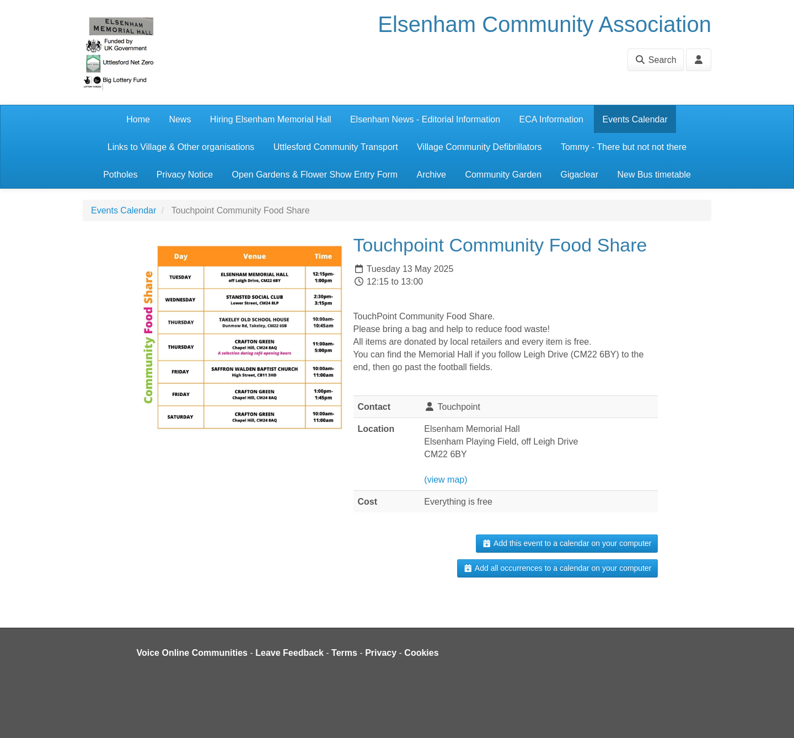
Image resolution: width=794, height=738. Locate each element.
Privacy (380, 652)
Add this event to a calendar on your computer (566, 543)
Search (655, 60)
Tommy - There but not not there (623, 147)
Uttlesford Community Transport (335, 147)
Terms (344, 652)
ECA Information (551, 119)
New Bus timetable (653, 174)
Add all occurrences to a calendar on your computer (557, 568)
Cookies (421, 652)
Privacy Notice (185, 174)
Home (138, 119)
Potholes (120, 174)
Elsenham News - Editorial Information (425, 119)
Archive (431, 174)
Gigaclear (579, 174)
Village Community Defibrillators (479, 147)
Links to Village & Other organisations (181, 147)
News (180, 119)
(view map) (445, 479)
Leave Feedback (289, 652)
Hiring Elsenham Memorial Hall (270, 119)
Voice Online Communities (192, 652)
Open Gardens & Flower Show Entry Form (315, 174)
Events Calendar (634, 119)
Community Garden (503, 174)
